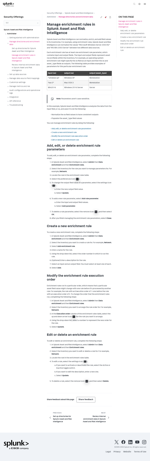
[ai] (105, 17)
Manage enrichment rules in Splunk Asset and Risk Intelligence (130, 24)
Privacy (117, 452)
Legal (108, 452)
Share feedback (86, 400)
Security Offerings (54, 13)
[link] (101, 17)
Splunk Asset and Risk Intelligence (79, 13)
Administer (51, 17)
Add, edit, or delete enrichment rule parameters (71, 129)
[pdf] (110, 17)
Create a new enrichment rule (64, 133)
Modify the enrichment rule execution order (70, 136)
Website (127, 452)
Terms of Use (140, 452)
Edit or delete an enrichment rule (65, 140)
